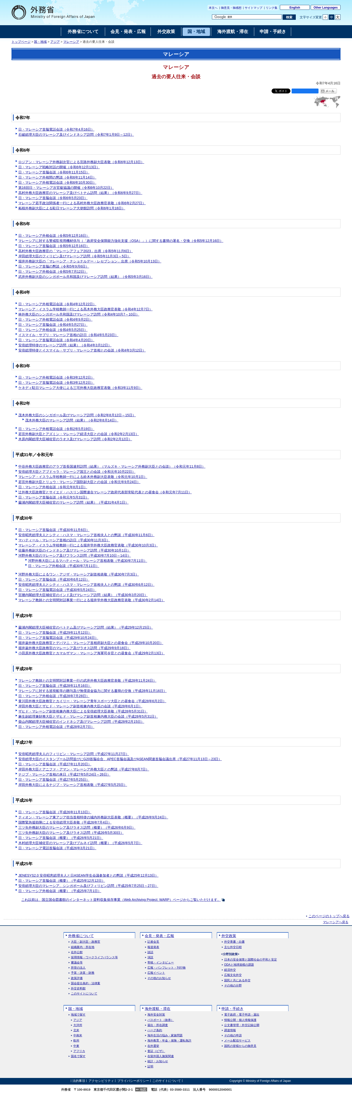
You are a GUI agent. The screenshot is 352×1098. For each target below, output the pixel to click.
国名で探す (78, 1056)
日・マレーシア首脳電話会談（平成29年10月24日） (58, 638)
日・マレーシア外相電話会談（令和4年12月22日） (57, 304)
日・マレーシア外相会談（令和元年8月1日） (52, 487)
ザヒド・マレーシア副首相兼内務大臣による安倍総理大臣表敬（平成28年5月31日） (83, 711)
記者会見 (153, 941)
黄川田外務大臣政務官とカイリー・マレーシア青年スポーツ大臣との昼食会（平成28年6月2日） (92, 701)
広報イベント (156, 972)
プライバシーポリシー (133, 1081)
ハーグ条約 (154, 1030)
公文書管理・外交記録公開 (241, 1025)
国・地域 (40, 42)
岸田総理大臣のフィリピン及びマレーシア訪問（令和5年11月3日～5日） (74, 256)
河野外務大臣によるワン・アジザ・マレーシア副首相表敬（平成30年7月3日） (78, 574)
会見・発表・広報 (159, 936)
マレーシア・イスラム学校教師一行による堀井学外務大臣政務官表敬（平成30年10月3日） (88, 545)
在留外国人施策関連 (160, 1056)
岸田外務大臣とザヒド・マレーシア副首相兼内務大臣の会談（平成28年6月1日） (80, 706)
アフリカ (79, 1051)
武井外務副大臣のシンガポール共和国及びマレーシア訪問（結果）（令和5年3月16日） (85, 277)
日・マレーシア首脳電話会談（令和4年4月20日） (56, 340)
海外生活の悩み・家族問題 (165, 1035)
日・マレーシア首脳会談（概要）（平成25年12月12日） (61, 881)
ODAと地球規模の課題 (239, 964)
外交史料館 (78, 988)
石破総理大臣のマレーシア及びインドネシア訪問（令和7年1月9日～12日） (76, 134)
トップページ (21, 42)
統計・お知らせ (157, 1061)
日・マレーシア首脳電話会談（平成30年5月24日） (57, 590)
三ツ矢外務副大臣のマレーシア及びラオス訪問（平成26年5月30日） (71, 833)
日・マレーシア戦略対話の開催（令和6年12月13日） (59, 167)
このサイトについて (84, 993)
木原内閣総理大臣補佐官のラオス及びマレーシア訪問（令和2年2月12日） (75, 439)
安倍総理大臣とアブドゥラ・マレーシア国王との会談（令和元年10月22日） (76, 472)
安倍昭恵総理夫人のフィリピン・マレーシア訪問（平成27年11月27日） (73, 754)
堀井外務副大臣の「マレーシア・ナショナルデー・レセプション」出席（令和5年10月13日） (89, 261)
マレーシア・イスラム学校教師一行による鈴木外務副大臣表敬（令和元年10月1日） (82, 477)
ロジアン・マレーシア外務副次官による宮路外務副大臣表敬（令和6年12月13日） (81, 162)
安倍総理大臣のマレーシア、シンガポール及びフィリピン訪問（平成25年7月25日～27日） (88, 886)
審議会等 (77, 962)
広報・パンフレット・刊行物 (166, 967)
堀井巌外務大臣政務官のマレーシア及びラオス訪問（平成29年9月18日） (74, 648)
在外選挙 (153, 1046)
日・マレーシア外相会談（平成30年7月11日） (63, 566)
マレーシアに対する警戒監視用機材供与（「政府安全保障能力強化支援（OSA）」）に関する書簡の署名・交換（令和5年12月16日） (120, 241)
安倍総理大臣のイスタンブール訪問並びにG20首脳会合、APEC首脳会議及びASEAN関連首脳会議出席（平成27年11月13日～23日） (120, 759)
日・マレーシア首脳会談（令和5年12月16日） (53, 246)
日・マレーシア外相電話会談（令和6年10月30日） (57, 182)
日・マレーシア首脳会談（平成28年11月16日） (54, 686)
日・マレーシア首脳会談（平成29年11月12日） (54, 632)
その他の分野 (233, 985)
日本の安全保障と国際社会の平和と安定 (250, 959)
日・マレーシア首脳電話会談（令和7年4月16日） (56, 129)
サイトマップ (253, 8)
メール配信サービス (237, 1040)
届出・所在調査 (157, 1025)
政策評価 (77, 978)
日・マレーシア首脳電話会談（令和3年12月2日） (56, 383)
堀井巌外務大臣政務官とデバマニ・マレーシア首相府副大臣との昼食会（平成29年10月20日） (90, 643)
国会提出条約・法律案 (85, 983)
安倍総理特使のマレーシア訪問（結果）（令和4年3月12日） (64, 345)
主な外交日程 (233, 947)
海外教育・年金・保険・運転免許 (169, 1040)
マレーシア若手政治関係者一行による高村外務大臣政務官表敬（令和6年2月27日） (82, 203)
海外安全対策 (156, 1014)
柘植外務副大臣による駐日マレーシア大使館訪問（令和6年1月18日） (71, 208)
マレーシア (71, 42)
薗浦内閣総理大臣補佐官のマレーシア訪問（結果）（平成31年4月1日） (73, 502)
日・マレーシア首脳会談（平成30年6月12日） (53, 579)
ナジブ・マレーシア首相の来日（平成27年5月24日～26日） (64, 774)
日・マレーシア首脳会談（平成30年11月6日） (53, 530)
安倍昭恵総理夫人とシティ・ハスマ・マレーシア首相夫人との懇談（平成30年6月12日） (86, 585)
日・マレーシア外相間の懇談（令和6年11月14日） (57, 177)
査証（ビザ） (156, 1051)
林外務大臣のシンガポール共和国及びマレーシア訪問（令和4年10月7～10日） (78, 314)
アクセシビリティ (101, 1081)
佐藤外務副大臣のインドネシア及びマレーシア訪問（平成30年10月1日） (74, 550)
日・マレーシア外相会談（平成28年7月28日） (53, 696)
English (294, 7)
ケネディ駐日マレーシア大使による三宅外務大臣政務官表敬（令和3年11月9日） (80, 388)
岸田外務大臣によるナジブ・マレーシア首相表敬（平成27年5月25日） (72, 785)
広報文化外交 (233, 975)
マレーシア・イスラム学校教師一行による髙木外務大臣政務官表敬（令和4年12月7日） (85, 309)
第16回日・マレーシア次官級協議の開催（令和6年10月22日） (66, 188)
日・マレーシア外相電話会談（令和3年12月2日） (56, 377)
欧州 (76, 1040)
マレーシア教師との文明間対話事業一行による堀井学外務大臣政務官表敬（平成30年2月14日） (91, 600)
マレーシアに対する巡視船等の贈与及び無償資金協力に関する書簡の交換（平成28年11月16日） (92, 691)
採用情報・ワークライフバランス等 (94, 957)
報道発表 (153, 947)
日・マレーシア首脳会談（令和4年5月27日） (53, 325)
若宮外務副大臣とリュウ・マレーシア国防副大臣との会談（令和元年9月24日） (79, 482)
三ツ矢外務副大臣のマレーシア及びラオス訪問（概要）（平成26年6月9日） (76, 827)
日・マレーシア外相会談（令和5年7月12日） (53, 271)
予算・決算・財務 (82, 972)
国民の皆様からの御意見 (240, 1046)
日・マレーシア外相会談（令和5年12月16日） (53, 236)
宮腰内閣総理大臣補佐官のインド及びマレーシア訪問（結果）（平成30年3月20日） (83, 595)
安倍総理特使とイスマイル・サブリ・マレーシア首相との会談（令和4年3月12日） (82, 350)
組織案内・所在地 (82, 947)
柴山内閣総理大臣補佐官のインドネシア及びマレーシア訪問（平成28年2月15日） (81, 722)
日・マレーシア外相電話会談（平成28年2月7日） (56, 727)
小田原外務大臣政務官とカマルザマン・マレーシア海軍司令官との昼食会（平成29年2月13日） (91, 653)
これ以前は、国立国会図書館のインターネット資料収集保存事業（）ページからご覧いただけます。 (121, 900)
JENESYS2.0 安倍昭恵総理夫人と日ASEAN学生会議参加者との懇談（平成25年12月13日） (88, 875)
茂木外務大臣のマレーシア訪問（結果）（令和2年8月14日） (71, 420)
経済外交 (230, 970)
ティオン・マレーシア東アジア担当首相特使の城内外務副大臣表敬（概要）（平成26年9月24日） (93, 817)
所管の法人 (78, 967)
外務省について (81, 936)
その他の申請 (233, 1035)
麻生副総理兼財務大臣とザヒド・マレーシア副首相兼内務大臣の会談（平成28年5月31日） (88, 716)
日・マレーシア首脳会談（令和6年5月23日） (53, 198)
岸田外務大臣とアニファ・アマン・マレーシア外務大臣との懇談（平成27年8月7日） (83, 769)
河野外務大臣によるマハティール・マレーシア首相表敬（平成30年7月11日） (87, 561)
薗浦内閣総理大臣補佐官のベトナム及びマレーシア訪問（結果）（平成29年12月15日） (85, 627)
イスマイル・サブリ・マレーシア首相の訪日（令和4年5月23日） (68, 335)
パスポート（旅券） (160, 1020)
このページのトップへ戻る (329, 916)
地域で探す (78, 1014)
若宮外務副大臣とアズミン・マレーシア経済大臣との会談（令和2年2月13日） (78, 434)
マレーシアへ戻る (335, 922)
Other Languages (326, 7)
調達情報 (230, 1030)
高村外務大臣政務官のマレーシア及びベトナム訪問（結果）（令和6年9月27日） (80, 193)
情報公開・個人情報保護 (240, 1020)
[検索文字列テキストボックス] (247, 16)
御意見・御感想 (231, 8)
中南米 (77, 1035)
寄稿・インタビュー (160, 962)
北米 (76, 1030)
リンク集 (271, 8)
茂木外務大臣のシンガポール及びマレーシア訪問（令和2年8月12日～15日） (77, 415)
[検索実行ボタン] (289, 17)
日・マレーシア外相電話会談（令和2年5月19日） (56, 429)
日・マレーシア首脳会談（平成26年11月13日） (54, 812)
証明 (150, 1066)
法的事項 (78, 1081)
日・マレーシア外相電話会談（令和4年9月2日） (55, 319)
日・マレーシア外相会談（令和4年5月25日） (53, 330)
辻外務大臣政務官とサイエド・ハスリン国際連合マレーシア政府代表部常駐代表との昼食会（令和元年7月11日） (105, 492)
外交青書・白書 (234, 941)
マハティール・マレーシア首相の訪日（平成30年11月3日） (64, 540)
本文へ (213, 8)
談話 (150, 952)
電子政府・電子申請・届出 (241, 1014)
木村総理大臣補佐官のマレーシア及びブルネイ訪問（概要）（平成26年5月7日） (80, 843)
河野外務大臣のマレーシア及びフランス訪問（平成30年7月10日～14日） (74, 555)
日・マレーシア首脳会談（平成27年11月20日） (54, 764)
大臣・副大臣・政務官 (85, 941)
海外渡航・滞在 (157, 1009)
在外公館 (77, 952)
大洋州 (77, 1025)
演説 (150, 957)
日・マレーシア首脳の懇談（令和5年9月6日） (53, 266)
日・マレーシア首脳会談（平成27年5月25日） (53, 779)
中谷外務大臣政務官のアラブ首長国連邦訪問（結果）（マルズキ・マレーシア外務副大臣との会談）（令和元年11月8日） (111, 466)
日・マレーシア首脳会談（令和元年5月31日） (53, 497)
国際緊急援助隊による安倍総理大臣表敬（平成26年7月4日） (64, 822)
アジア (55, 42)
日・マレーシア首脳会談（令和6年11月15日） (53, 172)
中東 (76, 1046)
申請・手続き (232, 1009)
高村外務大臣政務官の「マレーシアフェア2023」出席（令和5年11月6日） (75, 251)
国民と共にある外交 (237, 980)
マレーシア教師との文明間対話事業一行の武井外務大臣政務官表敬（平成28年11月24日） (87, 680)
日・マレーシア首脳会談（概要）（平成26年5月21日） (60, 838)
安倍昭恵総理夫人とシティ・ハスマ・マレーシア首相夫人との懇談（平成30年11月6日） (86, 535)
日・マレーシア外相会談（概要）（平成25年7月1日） (59, 891)
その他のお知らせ (159, 978)
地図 (143, 1089)
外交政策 (228, 936)
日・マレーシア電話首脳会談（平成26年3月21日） (57, 848)
